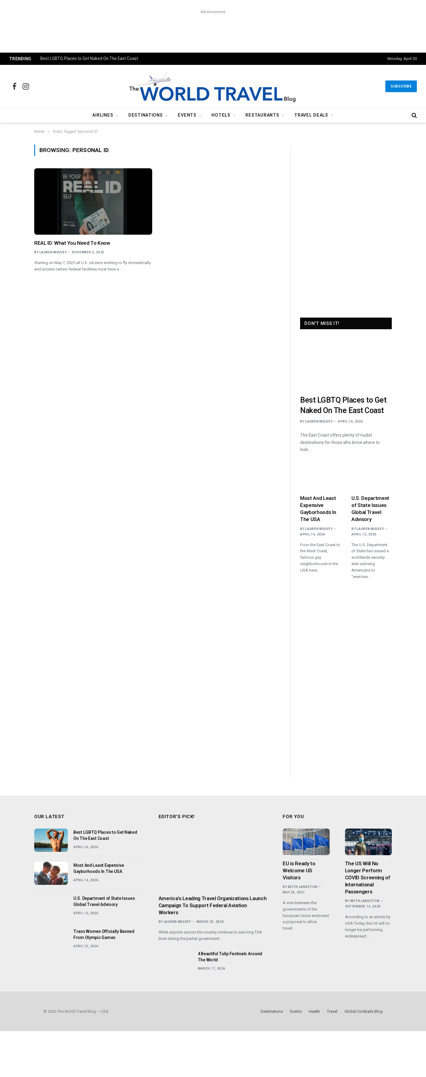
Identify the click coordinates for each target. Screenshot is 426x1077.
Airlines (102, 115)
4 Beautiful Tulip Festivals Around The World (230, 956)
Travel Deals (311, 115)
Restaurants (262, 115)
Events (187, 115)
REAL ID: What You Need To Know (72, 243)
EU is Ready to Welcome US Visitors (299, 870)
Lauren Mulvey (53, 252)
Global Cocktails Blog (363, 1011)
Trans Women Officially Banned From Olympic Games (103, 934)
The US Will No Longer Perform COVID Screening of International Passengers (367, 877)
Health (314, 1011)
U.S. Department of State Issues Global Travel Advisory (370, 508)
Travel (332, 1011)
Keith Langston (302, 887)
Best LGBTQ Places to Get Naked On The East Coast (89, 58)
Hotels (220, 115)
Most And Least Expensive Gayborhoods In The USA (318, 508)
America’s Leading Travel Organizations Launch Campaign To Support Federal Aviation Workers (213, 905)
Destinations (145, 115)
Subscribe (401, 86)
